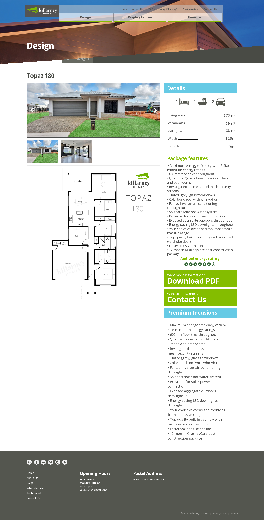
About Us (153, 9)
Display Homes (156, 18)
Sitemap (234, 522)
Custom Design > (102, 67)
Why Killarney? (185, 9)
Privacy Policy (217, 522)
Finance (210, 18)
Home (139, 9)
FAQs (168, 9)
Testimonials (206, 9)
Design (101, 18)
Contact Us (226, 9)
